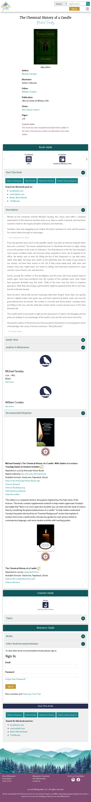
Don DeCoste (27, 473)
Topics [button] (45, 618)
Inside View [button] (45, 340)
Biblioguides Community (41, 776)
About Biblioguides (9, 776)
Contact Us (36, 781)
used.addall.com (17, 194)
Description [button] (45, 210)
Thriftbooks (15, 201)
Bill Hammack (40, 473)
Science (36, 109)
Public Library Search (67, 180)
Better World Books (18, 197)
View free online (12, 494)
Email (7, 662)
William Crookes (29, 91)
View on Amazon (14, 180)
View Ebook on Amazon (15, 491)
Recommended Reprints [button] (45, 413)
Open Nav (88, 7)
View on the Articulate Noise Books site (22, 480)
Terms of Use (6, 781)
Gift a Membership (39, 779)
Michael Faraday (45, 22)
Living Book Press (31, 572)
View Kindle (30, 180)
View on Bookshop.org (15, 487)
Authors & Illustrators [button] (45, 347)
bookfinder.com (16, 190)
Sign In (74, 8)
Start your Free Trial (32, 694)
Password (9, 672)
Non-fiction (27, 109)
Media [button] (45, 636)
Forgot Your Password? (15, 679)
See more (9, 382)
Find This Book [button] (45, 172)
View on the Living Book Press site (20, 578)
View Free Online (46, 180)
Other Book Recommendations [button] (45, 644)
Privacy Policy (6, 779)
